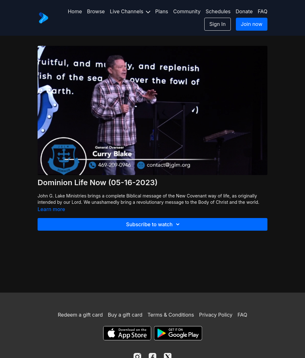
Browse (96, 11)
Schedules (218, 11)
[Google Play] (178, 333)
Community (187, 11)
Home (75, 11)
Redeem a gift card (80, 315)
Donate (244, 11)
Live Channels (130, 11)
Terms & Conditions (170, 315)
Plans (161, 11)
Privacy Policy (215, 315)
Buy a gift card (125, 315)
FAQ (262, 11)
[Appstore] (127, 333)
